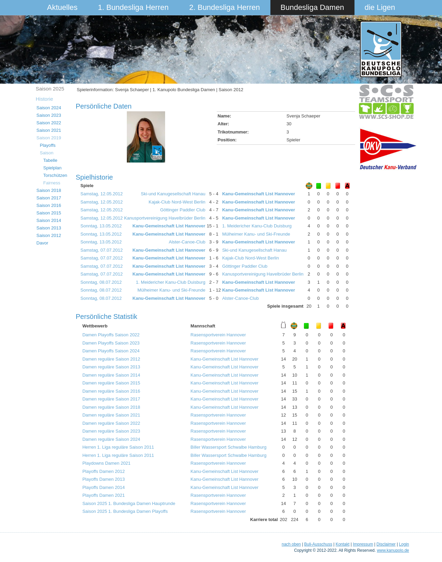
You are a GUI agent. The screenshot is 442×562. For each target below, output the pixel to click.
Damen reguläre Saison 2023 (111, 431)
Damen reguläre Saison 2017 (111, 399)
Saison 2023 (49, 115)
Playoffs (48, 145)
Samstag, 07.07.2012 (101, 250)
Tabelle (50, 160)
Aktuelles (62, 7)
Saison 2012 (49, 235)
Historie (44, 99)
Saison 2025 (50, 89)
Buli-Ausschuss (318, 544)
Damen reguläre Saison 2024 (111, 439)
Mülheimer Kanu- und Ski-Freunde (256, 234)
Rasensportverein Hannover (218, 334)
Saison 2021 (49, 130)
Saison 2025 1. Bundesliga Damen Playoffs (125, 511)
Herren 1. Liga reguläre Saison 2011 (118, 447)
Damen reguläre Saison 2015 (111, 382)
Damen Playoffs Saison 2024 (110, 350)
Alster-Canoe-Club (187, 241)
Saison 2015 (49, 212)
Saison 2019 (49, 137)
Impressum (363, 544)
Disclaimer (386, 544)
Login (404, 544)
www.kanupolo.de (393, 550)
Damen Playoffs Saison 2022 (110, 334)
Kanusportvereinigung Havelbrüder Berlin (164, 218)
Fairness (52, 182)
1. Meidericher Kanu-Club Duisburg (257, 225)
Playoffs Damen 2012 (103, 471)
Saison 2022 (49, 122)
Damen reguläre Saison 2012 (111, 359)
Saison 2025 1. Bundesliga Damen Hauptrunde (128, 503)
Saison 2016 (49, 205)
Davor (43, 242)
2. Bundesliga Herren (224, 7)
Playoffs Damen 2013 (103, 479)
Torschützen (55, 175)
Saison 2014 (49, 220)
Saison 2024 (49, 107)
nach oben (291, 544)
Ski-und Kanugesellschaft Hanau (173, 193)
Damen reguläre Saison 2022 (111, 423)
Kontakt (343, 544)
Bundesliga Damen (312, 7)
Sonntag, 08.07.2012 (101, 282)
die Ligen (380, 7)
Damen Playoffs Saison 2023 (110, 343)
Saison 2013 (49, 227)
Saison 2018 (49, 190)
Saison (47, 152)
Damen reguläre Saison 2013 (111, 366)
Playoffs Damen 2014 (103, 487)
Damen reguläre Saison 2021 (111, 415)
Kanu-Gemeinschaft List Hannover (258, 193)
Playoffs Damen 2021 (103, 495)
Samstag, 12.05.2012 (101, 193)
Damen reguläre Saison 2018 (111, 407)
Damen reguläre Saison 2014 (111, 375)
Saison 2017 (49, 197)
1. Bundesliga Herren (133, 7)
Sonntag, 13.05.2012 (101, 225)
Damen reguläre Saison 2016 (111, 391)
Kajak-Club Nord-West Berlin (177, 202)
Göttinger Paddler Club (182, 209)
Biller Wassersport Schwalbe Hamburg (228, 447)
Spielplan (52, 167)
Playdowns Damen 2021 (106, 463)
